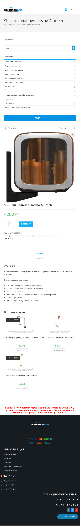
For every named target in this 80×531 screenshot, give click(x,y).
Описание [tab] (40, 253)
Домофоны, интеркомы (14, 70)
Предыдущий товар (15, 128)
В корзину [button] (58, 350)
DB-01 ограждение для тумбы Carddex (21, 337)
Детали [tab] (40, 259)
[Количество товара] (10, 223)
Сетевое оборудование (14, 82)
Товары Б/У (9, 99)
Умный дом (9, 103)
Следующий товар (65, 128)
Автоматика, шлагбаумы (22, 236)
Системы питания (12, 91)
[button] (73, 135)
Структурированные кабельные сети (19, 95)
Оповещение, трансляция (15, 78)
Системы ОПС (10, 87)
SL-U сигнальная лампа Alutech (28, 25)
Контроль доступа (12, 74)
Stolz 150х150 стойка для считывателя (58, 337)
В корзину (26, 224)
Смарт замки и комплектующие (17, 107)
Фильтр (40, 118)
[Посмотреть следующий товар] (74, 128)
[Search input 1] (38, 48)
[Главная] (4, 25)
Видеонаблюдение (12, 66)
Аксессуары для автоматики (44, 236)
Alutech (12, 239)
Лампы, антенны (61, 236)
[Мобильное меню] (71, 9)
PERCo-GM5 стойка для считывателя (21, 375)
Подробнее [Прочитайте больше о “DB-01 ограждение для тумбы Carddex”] (21, 350)
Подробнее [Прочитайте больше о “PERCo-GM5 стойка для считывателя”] (21, 388)
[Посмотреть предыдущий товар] (5, 128)
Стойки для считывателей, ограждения (23, 332)
